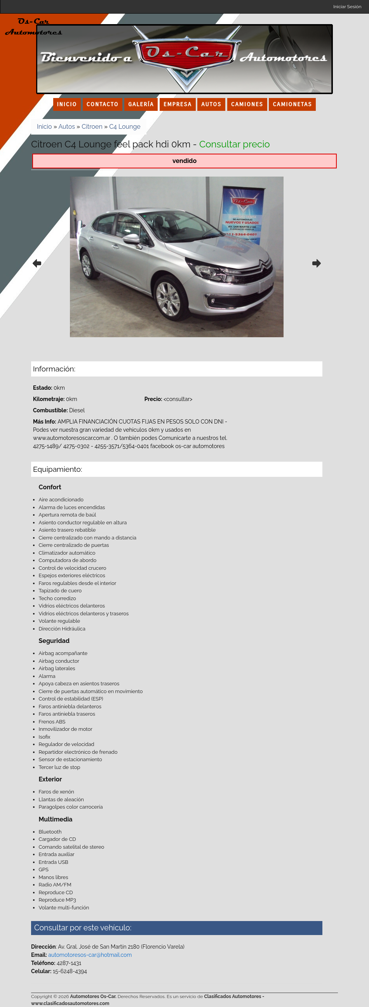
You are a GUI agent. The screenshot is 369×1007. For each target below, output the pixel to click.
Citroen (92, 126)
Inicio (44, 126)
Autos (66, 126)
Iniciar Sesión (347, 6)
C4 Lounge (125, 126)
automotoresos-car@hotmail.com (90, 955)
